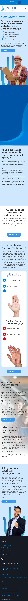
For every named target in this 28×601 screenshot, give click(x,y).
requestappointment (11, 2)
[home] (9, 8)
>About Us (4, 574)
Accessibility (14, 568)
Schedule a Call (8, 50)
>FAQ (2, 581)
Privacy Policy (5, 568)
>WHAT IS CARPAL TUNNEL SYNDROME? (14, 578)
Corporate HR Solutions (10, 595)
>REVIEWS (4, 588)
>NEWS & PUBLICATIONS (9, 592)
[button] (26, 8)
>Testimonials (6, 585)
